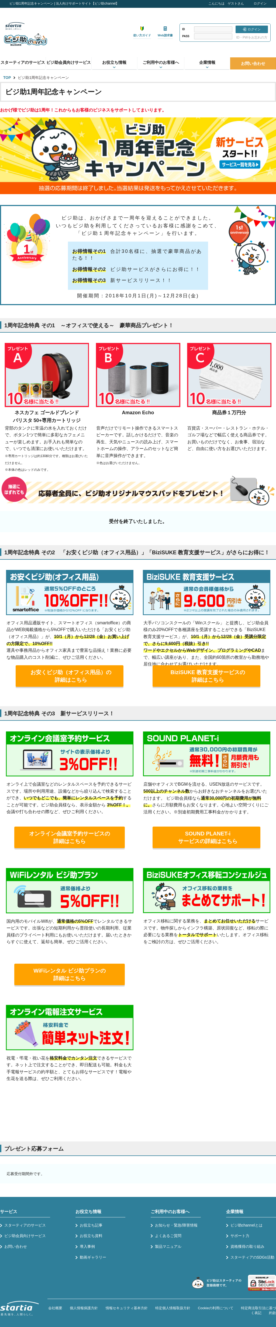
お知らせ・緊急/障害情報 (176, 1225)
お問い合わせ (253, 63)
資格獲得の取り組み (247, 1246)
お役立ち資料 (91, 1236)
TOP (7, 77)
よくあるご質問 (168, 1236)
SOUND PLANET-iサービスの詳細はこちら (207, 837)
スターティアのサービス (23, 62)
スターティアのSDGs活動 (252, 1257)
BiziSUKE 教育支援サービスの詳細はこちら (208, 676)
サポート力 (239, 1236)
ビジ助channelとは (246, 1225)
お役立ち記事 (91, 1225)
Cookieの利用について (215, 1308)
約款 (272, 1313)
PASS (185, 36)
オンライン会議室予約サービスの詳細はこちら (69, 837)
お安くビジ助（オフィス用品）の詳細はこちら (70, 676)
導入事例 (87, 1246)
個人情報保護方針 (84, 1308)
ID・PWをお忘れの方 (251, 37)
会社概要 (55, 1308)
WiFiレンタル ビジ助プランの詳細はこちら (69, 974)
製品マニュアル (168, 1246)
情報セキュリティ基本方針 (127, 1308)
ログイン (260, 3)
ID (183, 29)
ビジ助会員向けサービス (68, 62)
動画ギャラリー (93, 1257)
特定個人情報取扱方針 (172, 1308)
